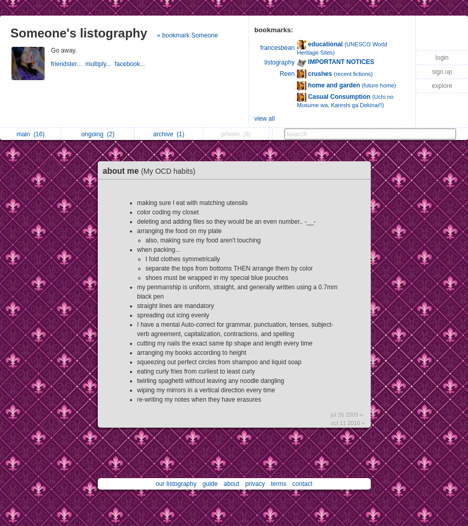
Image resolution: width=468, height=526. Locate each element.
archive (168, 134)
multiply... (99, 64)
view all (264, 118)
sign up (442, 71)
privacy (255, 483)
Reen (287, 74)
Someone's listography (78, 33)
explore (442, 85)
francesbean (278, 48)
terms (279, 483)
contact (302, 483)
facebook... (131, 64)
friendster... (68, 64)
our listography (176, 483)
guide (209, 483)
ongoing (97, 134)
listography (280, 62)
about (231, 483)
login (441, 57)
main (31, 134)
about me (152, 170)
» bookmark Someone (187, 35)
